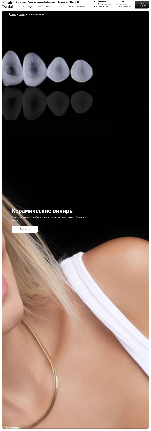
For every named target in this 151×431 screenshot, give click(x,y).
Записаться (25, 229)
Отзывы (71, 7)
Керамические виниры (36, 14)
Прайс (61, 7)
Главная (13, 14)
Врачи (40, 7)
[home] (7, 4)
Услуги (30, 7)
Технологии (50, 7)
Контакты (81, 7)
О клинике (20, 7)
